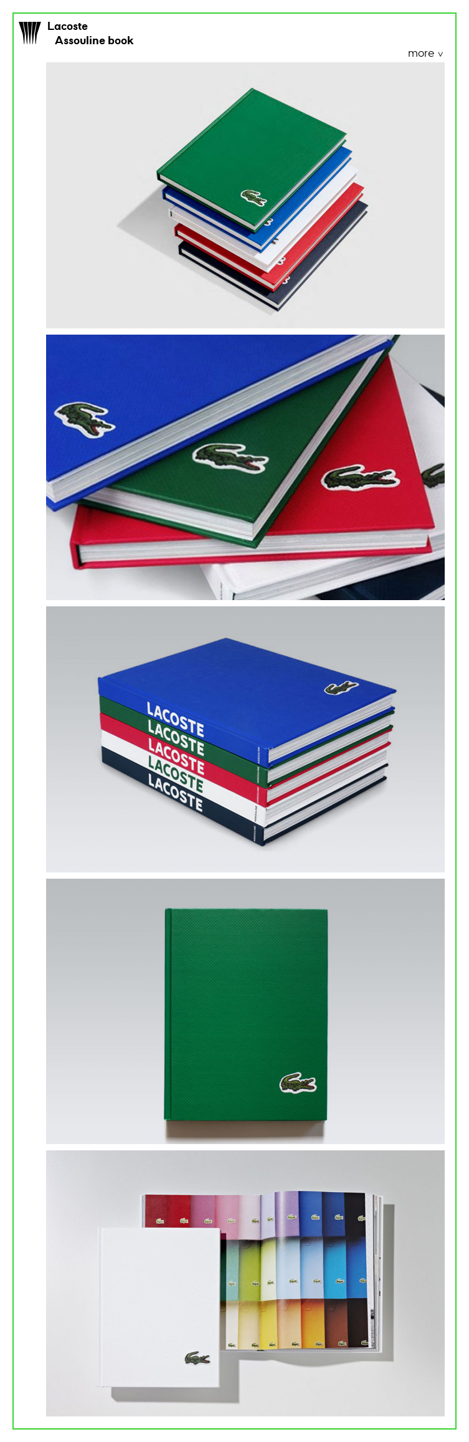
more (422, 54)
